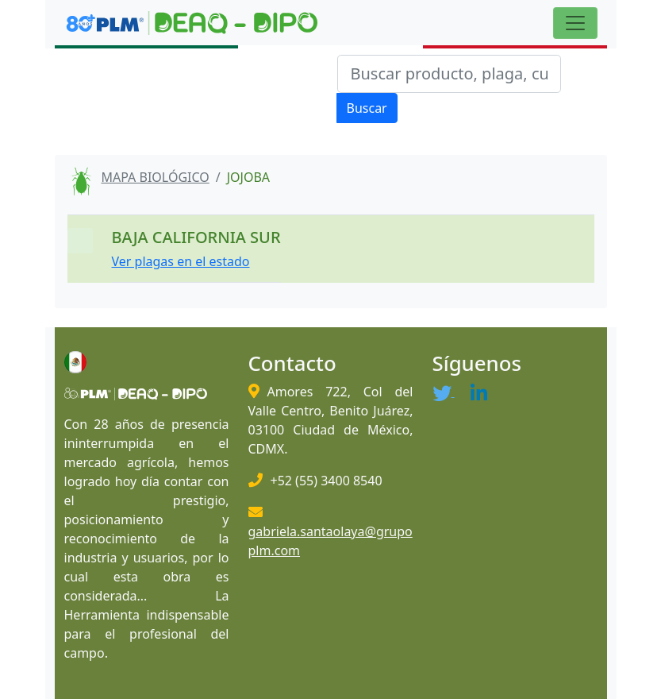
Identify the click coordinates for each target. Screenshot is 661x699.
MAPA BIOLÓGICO (155, 177)
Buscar (367, 108)
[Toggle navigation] (575, 23)
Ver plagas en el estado (181, 261)
